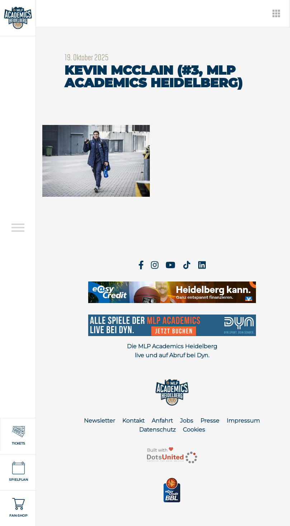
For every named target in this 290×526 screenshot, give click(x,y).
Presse (209, 420)
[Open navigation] (18, 227)
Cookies (194, 429)
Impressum (243, 420)
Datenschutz (157, 429)
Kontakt (133, 420)
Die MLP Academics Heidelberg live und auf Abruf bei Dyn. (172, 351)
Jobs (186, 420)
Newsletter (99, 420)
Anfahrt (162, 420)
